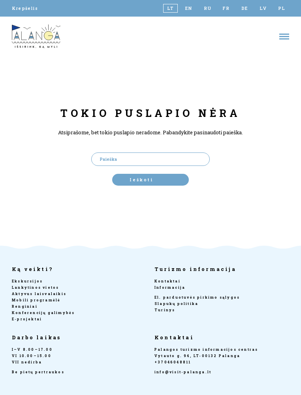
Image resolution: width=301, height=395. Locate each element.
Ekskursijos (27, 281)
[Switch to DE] (245, 8)
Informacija (169, 287)
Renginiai (25, 306)
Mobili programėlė (36, 300)
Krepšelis (25, 8)
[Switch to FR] (226, 8)
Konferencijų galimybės (43, 312)
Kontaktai (167, 281)
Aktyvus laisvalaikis (39, 294)
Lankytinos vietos (35, 287)
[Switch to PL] (282, 8)
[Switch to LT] (170, 8)
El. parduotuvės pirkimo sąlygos (197, 297)
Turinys (164, 310)
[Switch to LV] (263, 8)
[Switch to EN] (189, 8)
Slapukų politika (176, 303)
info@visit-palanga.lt (182, 372)
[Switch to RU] (207, 8)
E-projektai (27, 319)
